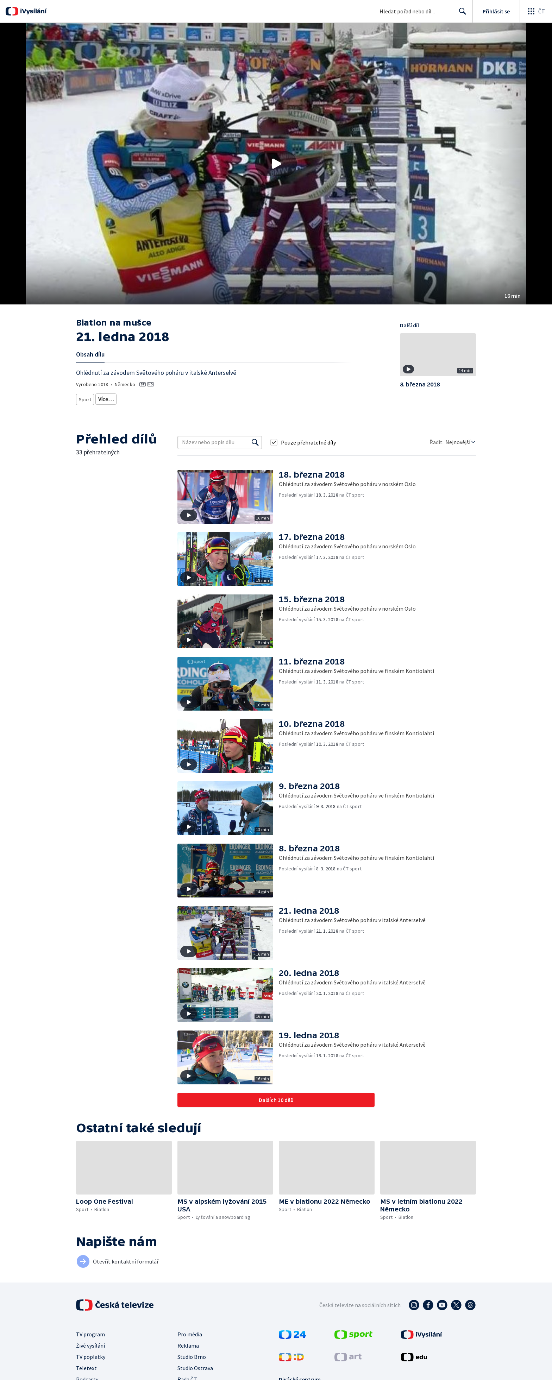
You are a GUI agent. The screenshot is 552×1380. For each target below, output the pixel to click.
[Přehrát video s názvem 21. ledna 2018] (276, 163)
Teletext (86, 1365)
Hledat (460, 14)
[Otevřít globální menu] (536, 11)
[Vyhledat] (255, 440)
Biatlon (106, 398)
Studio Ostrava (195, 1365)
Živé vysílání (90, 1343)
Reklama (188, 1343)
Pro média (189, 1331)
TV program (90, 1331)
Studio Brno (191, 1354)
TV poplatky (90, 1354)
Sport (85, 398)
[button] (276, 163)
